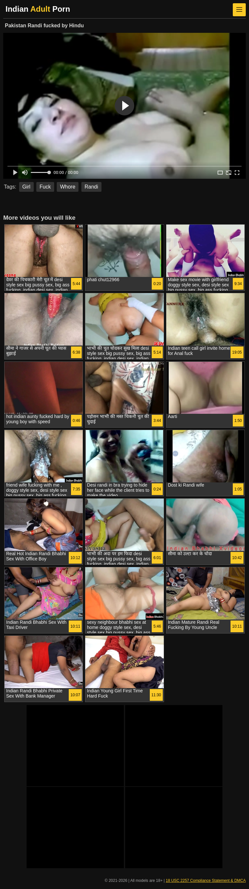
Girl (26, 187)
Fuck (45, 187)
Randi (91, 187)
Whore (67, 187)
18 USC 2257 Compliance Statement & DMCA (206, 880)
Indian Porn (38, 9)
